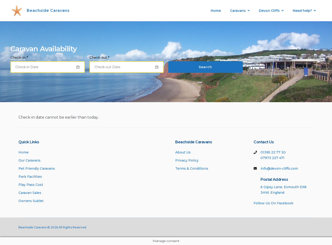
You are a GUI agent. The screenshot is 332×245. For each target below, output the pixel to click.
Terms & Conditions (191, 168)
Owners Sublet (31, 201)
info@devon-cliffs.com (279, 168)
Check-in (19, 57)
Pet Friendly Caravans (36, 168)
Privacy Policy (187, 160)
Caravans (238, 11)
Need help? (302, 11)
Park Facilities (30, 177)
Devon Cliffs (269, 11)
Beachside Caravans (48, 10)
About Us (183, 152)
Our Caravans (29, 160)
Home (216, 11)
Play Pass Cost (30, 185)
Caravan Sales (29, 193)
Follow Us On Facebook (273, 203)
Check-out (99, 57)
